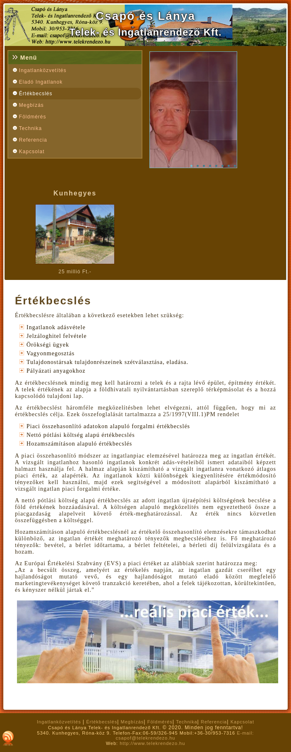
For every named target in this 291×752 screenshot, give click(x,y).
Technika (30, 128)
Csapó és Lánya (145, 16)
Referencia (33, 140)
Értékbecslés (36, 93)
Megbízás (31, 105)
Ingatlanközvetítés (43, 70)
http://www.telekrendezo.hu (152, 743)
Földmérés (32, 117)
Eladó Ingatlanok (41, 82)
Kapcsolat (32, 151)
